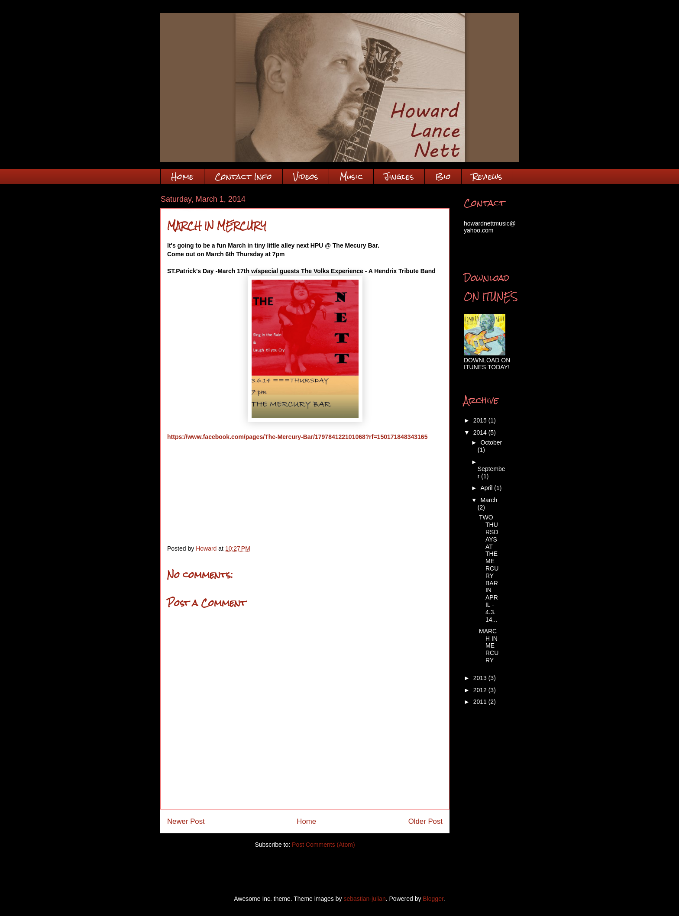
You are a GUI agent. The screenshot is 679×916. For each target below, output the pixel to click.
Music (351, 176)
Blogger (433, 898)
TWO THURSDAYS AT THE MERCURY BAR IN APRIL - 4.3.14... (488, 568)
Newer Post (186, 821)
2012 (480, 690)
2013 (480, 677)
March (488, 500)
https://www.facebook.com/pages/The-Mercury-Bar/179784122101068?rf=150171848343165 (297, 436)
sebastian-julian (364, 898)
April (487, 487)
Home (182, 176)
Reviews (487, 176)
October (491, 442)
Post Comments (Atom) (323, 844)
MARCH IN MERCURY (488, 646)
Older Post (425, 821)
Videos (305, 176)
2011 (480, 701)
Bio (443, 176)
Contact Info (243, 176)
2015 (480, 420)
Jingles (399, 176)
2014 (480, 432)
